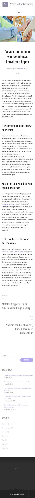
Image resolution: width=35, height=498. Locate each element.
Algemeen (5, 425)
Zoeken (4, 356)
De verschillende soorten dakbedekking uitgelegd (18, 376)
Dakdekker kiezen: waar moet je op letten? (16, 383)
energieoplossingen (8, 204)
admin (21, 68)
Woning (4, 449)
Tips (27, 68)
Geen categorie (6, 429)
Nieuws (4, 437)
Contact (17, 469)
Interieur (4, 433)
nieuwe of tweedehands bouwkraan (13, 252)
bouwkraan (13, 136)
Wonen (4, 445)
